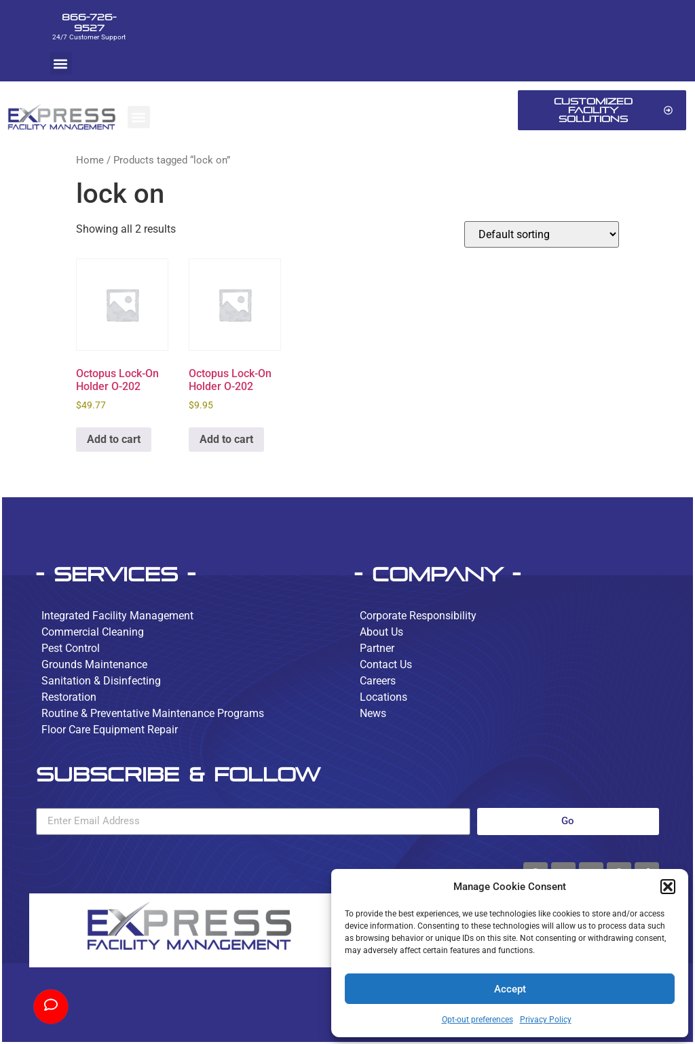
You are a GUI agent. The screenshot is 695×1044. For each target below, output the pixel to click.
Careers (378, 680)
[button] (668, 886)
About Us (381, 631)
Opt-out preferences (477, 1019)
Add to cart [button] (113, 439)
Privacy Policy (545, 1019)
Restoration (68, 697)
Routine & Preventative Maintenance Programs (152, 713)
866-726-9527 (89, 22)
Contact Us (386, 664)
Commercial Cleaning (92, 631)
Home (90, 160)
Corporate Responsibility (418, 615)
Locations (383, 697)
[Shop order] (541, 234)
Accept (510, 989)
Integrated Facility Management (117, 615)
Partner (377, 648)
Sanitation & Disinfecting (101, 680)
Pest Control (70, 648)
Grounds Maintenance (94, 664)
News (373, 713)
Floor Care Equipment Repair (109, 729)
